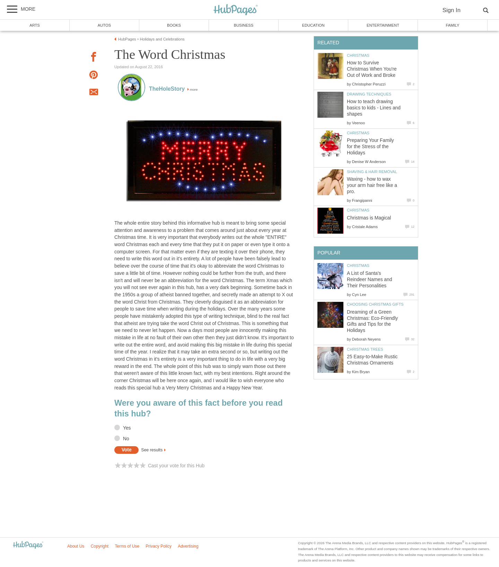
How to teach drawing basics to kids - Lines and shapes (374, 108)
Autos (104, 25)
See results (152, 450)
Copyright (99, 546)
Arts (34, 25)
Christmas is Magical (369, 217)
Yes (127, 428)
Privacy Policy (159, 546)
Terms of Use (127, 546)
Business (244, 25)
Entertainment (383, 25)
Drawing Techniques (369, 94)
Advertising (188, 546)
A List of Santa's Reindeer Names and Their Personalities (369, 279)
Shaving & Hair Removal (372, 172)
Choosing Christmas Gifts (375, 304)
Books (174, 25)
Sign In (452, 10)
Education (313, 25)
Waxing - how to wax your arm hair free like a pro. (372, 185)
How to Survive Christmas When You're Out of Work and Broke (372, 69)
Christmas (358, 55)
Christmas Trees (365, 349)
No (126, 438)
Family (452, 25)
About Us (75, 546)
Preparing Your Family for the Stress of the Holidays (370, 146)
